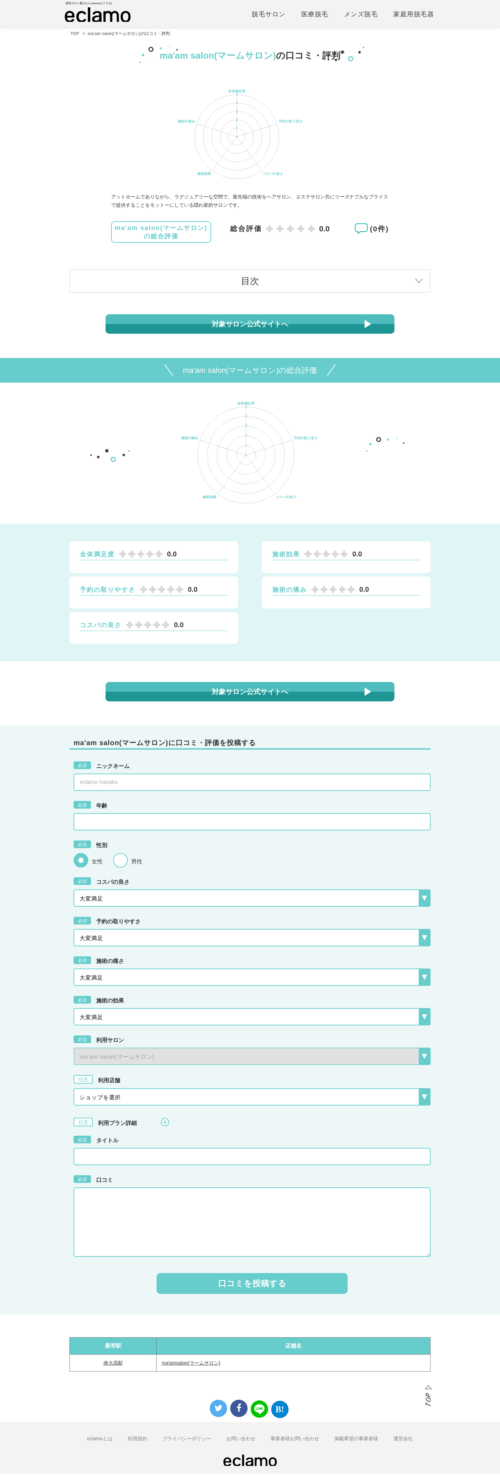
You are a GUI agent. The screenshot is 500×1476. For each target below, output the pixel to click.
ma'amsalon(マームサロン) (191, 1365)
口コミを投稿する (252, 1285)
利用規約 (137, 1441)
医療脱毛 (314, 16)
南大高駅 (113, 1365)
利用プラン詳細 (121, 1124)
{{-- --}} (252, 1058)
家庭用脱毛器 (413, 16)
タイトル (96, 1142)
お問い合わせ (241, 1441)
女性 (97, 864)
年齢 (90, 807)
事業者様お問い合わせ (294, 1441)
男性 (136, 864)
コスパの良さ (102, 883)
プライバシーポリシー (186, 1441)
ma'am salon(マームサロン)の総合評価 (161, 234)
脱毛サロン (269, 16)
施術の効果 (99, 1002)
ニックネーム (102, 767)
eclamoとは (99, 1441)
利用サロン (99, 1042)
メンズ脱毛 (361, 16)
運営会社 (403, 1441)
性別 (90, 847)
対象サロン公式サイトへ (250, 326)
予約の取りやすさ (107, 923)
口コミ (93, 1181)
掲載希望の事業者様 (356, 1441)
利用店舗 (97, 1081)
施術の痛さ (99, 962)
